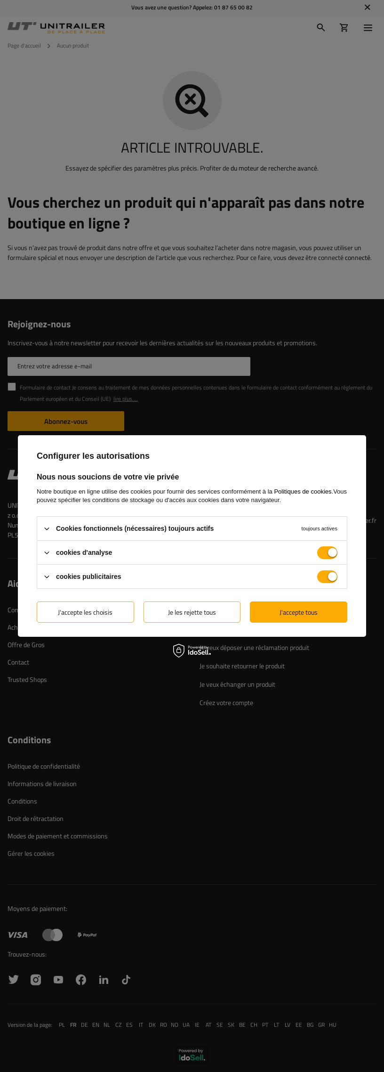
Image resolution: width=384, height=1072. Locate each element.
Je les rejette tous (192, 612)
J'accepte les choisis (85, 612)
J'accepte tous (299, 612)
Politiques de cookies (302, 491)
